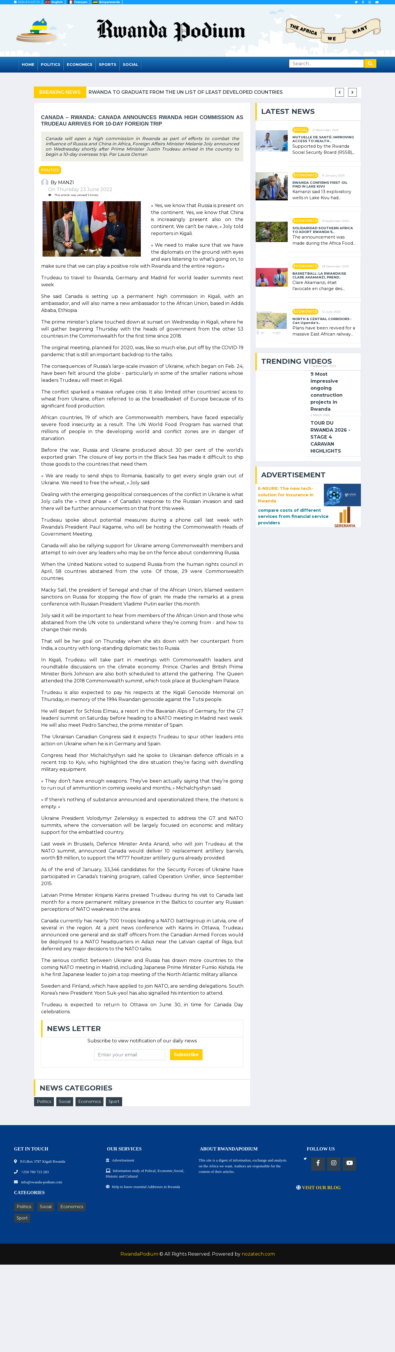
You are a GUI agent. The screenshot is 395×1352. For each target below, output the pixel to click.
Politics (50, 64)
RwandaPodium (139, 1254)
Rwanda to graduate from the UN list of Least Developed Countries (195, 92)
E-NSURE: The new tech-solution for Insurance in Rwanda (286, 495)
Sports (107, 64)
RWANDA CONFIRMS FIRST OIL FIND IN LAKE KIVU (319, 184)
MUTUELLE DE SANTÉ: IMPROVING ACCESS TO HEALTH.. (323, 139)
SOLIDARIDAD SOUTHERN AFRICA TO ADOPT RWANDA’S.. (322, 230)
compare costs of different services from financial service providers (293, 516)
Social (130, 64)
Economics (79, 64)
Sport (114, 1101)
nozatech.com (258, 1254)
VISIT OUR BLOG (318, 1187)
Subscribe (186, 1054)
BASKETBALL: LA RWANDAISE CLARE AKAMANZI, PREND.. (319, 275)
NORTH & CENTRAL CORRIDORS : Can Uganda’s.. (321, 321)
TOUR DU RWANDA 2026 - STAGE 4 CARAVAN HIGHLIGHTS (330, 437)
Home (28, 64)
